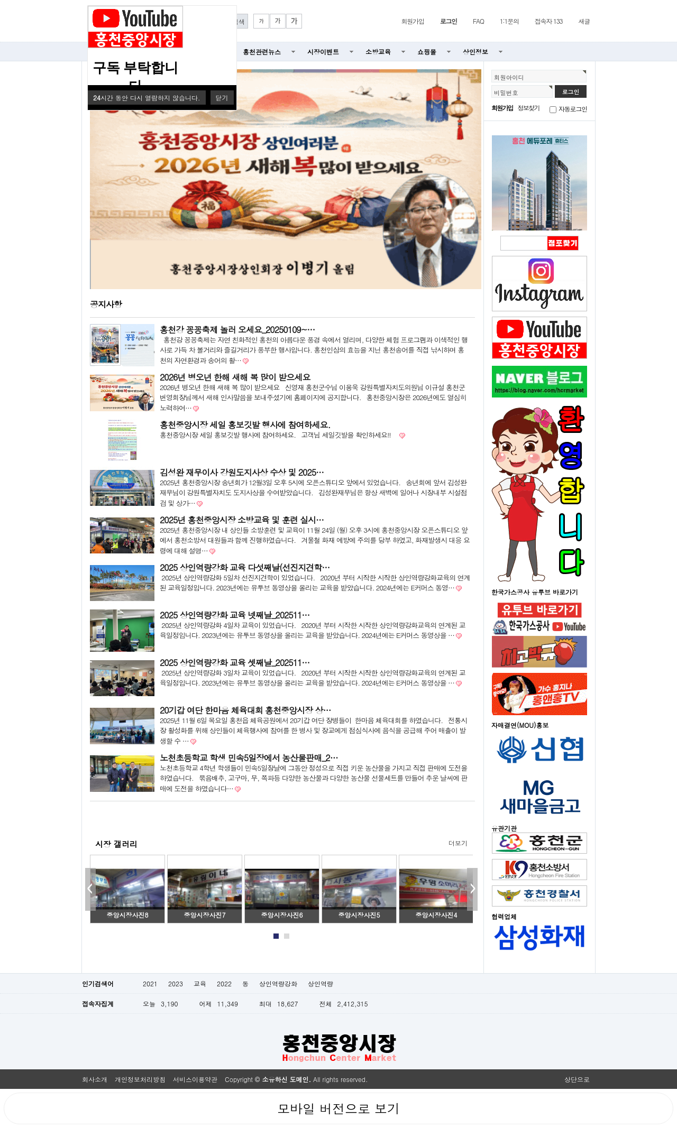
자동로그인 (573, 108)
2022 (224, 983)
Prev (90, 889)
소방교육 (378, 51)
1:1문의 (509, 20)
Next (472, 889)
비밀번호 (506, 92)
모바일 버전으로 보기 (338, 1108)
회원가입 (412, 20)
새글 (584, 20)
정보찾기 (528, 107)
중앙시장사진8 (128, 914)
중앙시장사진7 (205, 914)
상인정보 (475, 51)
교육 (200, 983)
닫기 (222, 97)
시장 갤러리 (116, 843)
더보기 (458, 842)
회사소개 (94, 1079)
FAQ (478, 20)
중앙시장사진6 (282, 914)
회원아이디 (509, 77)
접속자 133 (549, 20)
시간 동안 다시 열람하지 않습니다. (146, 97)
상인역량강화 (278, 983)
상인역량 (320, 983)
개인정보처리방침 (140, 1079)
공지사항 (106, 304)
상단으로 (577, 1079)
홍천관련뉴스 (262, 51)
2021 (150, 983)
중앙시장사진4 (437, 914)
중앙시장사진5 (359, 914)
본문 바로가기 (0, 0)
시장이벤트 (323, 51)
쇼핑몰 (426, 51)
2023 (175, 983)
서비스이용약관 (195, 1079)
